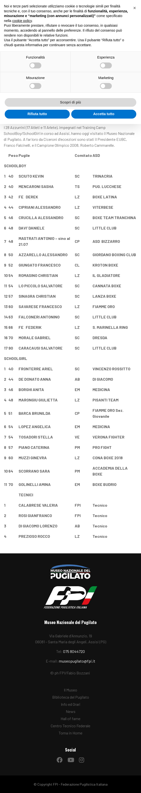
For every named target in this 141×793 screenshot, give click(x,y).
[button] (135, 8)
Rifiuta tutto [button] (37, 114)
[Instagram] (81, 758)
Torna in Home (70, 732)
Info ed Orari (70, 704)
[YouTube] (70, 758)
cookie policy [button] (22, 21)
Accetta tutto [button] (104, 114)
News (70, 711)
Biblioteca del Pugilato (70, 697)
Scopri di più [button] (70, 102)
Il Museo (70, 690)
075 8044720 (74, 651)
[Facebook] (60, 758)
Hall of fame (70, 718)
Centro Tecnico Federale (70, 725)
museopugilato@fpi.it (77, 661)
